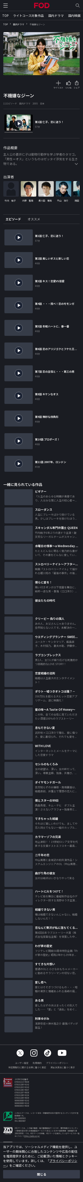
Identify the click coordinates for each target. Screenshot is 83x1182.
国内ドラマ (56, 15)
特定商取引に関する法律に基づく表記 (27, 1067)
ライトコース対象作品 (28, 15)
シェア (77, 87)
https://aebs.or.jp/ (32, 1136)
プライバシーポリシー (57, 1063)
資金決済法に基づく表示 (62, 1067)
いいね (68, 87)
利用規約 (37, 1063)
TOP (5, 15)
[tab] (15, 219)
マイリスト (58, 87)
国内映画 (74, 15)
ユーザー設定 (21, 1063)
